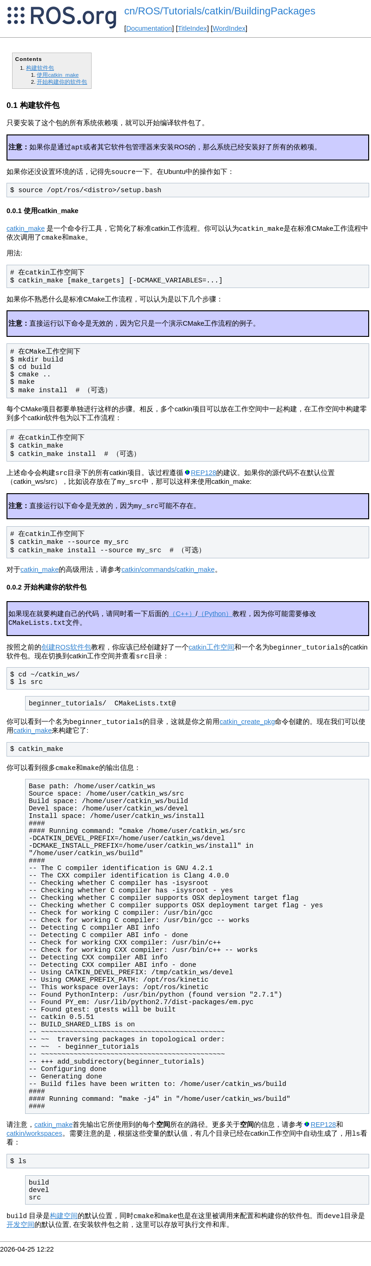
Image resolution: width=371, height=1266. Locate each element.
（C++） (182, 620)
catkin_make (26, 231)
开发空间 (20, 1237)
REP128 (204, 477)
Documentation (149, 28)
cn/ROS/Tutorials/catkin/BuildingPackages (219, 11)
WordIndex (228, 28)
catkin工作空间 (211, 655)
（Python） (215, 620)
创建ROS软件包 (66, 655)
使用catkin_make (58, 75)
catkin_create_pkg (247, 732)
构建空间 (64, 1229)
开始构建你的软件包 (62, 82)
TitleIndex (192, 28)
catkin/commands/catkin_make (167, 576)
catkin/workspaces (34, 1145)
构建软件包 (40, 68)
